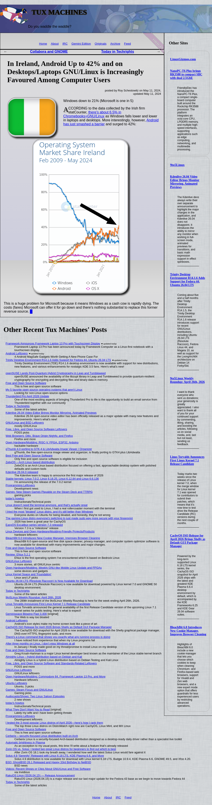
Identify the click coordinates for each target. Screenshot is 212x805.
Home (43, 43)
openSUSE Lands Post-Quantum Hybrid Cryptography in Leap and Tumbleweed (56, 373)
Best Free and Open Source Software (29, 455)
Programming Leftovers (20, 485)
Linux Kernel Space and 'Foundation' (28, 574)
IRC (64, 43)
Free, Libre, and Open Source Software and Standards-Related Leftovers (51, 663)
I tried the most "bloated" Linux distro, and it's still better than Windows (49, 511)
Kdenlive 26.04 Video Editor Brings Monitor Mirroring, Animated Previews (184, 182)
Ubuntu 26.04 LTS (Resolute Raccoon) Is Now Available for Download (49, 581)
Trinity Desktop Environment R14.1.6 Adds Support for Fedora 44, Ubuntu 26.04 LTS (187, 280)
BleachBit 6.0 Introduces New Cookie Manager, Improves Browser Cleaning (188, 631)
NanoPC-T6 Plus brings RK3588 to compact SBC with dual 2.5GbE (186, 74)
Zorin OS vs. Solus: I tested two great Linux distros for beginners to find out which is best (61, 749)
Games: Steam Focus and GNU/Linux (29, 689)
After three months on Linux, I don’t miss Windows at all (40, 643)
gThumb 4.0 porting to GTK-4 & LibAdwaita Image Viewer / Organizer (49, 449)
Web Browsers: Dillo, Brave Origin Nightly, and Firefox (39, 435)
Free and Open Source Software (26, 383)
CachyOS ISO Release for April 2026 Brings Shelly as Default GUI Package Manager (187, 541)
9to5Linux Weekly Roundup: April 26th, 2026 (187, 380)
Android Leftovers (17, 353)
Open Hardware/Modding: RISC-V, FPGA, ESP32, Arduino (42, 442)
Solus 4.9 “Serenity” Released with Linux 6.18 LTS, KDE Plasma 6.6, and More (55, 755)
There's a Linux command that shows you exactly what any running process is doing (58, 637)
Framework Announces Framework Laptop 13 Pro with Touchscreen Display (53, 343)
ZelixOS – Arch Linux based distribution (30, 462)
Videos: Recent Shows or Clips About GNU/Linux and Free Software (48, 768)
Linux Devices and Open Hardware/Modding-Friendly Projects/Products (50, 531)
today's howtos (15, 498)
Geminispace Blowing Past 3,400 (26, 614)
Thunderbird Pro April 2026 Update (27, 396)
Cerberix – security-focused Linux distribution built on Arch (42, 736)
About (55, 43)
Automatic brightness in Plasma (25, 742)
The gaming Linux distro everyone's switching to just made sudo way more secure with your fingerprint (69, 518)
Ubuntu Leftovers (16, 683)
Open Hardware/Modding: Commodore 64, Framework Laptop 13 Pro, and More (56, 676)
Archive (115, 43)
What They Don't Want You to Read (28, 709)
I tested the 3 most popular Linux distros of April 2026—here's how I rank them (54, 722)
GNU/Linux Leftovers (19, 561)
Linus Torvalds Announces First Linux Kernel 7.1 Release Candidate (187, 460)
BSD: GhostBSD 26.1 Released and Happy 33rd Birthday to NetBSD (48, 762)
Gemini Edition (81, 43)
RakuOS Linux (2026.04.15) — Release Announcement (40, 775)
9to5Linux (177, 165)
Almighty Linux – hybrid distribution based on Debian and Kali (44, 656)
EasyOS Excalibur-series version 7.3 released (34, 524)
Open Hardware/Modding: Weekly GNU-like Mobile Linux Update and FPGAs (54, 567)
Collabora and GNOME (49, 51)
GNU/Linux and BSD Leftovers (25, 422)
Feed (127, 43)
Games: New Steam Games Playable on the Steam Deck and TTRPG (49, 492)
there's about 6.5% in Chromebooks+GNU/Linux (92, 114)
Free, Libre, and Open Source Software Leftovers (36, 429)
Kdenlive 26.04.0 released (22, 472)
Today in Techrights (117, 51)
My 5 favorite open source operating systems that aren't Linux (44, 389)
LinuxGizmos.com (183, 59)
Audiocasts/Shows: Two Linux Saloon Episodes (35, 696)
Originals (101, 43)
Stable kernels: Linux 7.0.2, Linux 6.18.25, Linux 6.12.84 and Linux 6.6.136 (52, 478)
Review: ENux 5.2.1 (18, 554)
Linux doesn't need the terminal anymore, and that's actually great (47, 505)
